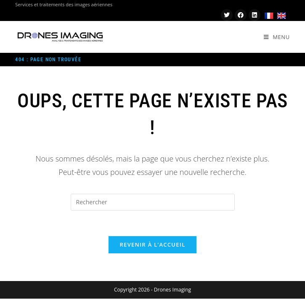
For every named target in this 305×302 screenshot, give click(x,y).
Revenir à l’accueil (152, 244)
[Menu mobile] (277, 37)
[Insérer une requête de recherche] (153, 202)
